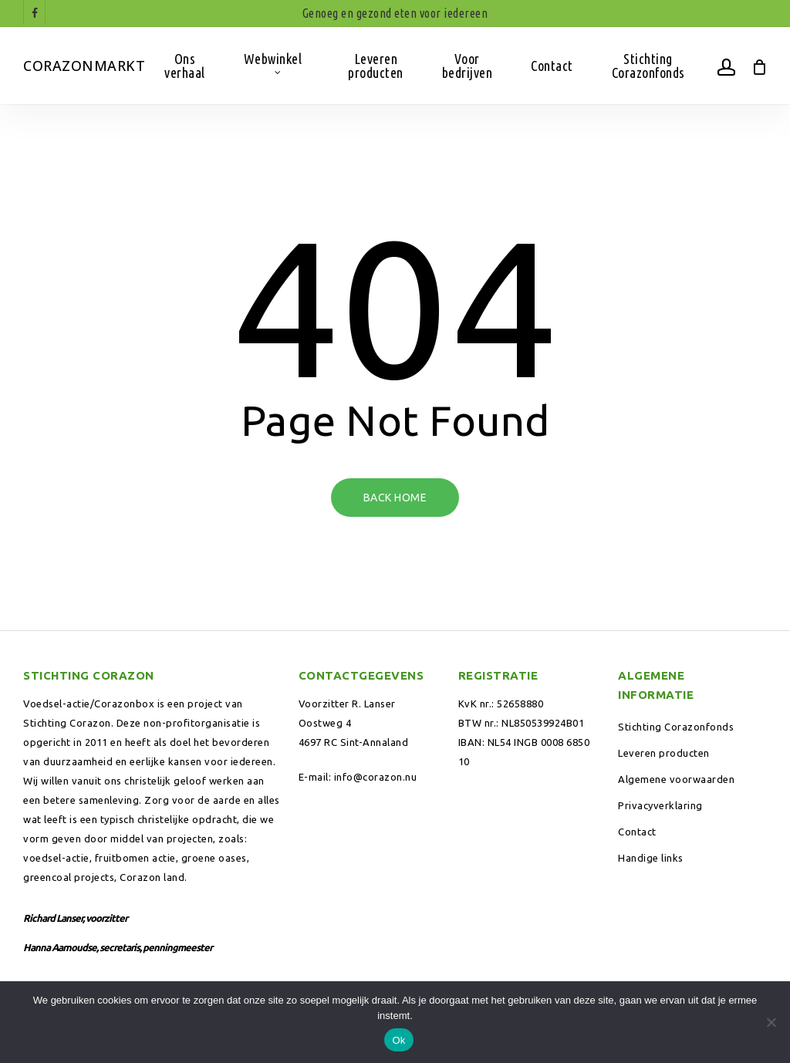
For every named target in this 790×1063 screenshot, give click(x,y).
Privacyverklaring (660, 805)
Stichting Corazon (67, 722)
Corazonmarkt (84, 65)
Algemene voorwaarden (676, 779)
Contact (637, 831)
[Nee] (770, 1022)
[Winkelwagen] (759, 65)
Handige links (651, 857)
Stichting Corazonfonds (676, 726)
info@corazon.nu (375, 776)
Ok (398, 1040)
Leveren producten (664, 752)
